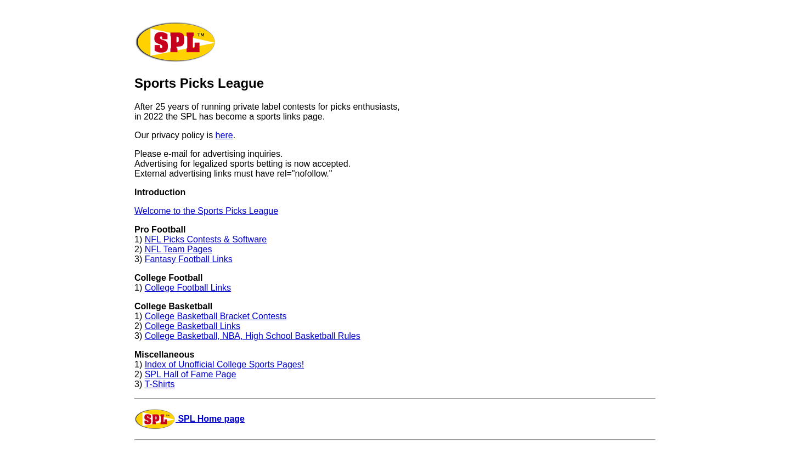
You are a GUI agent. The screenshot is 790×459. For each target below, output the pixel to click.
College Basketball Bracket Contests (216, 316)
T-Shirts (159, 384)
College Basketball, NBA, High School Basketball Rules (252, 336)
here (224, 135)
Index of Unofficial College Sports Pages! (224, 364)
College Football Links (188, 287)
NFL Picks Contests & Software (206, 239)
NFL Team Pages (178, 249)
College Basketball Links (192, 326)
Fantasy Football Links (189, 259)
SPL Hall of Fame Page (190, 374)
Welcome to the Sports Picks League (206, 211)
